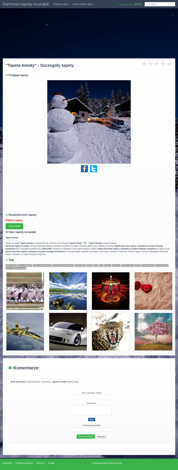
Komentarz (91, 403)
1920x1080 (14, 226)
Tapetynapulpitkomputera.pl (105, 463)
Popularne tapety (61, 4)
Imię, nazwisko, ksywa (91, 393)
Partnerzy (40, 463)
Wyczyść (101, 436)
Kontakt (51, 463)
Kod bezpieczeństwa (92, 425)
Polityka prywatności (24, 463)
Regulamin (7, 463)
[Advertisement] (89, 33)
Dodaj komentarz (85, 436)
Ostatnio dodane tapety (82, 4)
